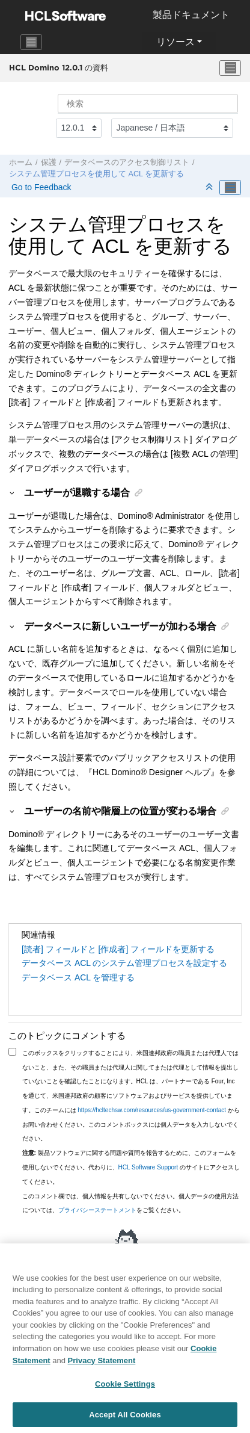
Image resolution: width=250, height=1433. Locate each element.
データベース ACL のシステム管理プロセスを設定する (125, 963)
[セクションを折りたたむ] (210, 187)
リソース (175, 42)
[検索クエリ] (148, 103)
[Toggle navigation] (31, 42)
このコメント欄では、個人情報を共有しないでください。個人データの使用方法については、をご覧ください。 (130, 1203)
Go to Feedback (40, 187)
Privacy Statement (102, 1364)
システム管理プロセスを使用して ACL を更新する (96, 174)
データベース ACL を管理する (78, 977)
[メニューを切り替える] (230, 68)
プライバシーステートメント (97, 1210)
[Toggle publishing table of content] (230, 188)
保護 (48, 162)
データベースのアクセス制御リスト (126, 162)
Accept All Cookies (125, 1419)
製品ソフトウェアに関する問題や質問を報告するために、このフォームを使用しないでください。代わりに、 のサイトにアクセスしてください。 (131, 1167)
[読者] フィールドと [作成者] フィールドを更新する (118, 949)
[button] (13, 492)
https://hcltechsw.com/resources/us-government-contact (152, 1110)
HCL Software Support (148, 1167)
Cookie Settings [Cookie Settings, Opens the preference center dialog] (125, 1388)
